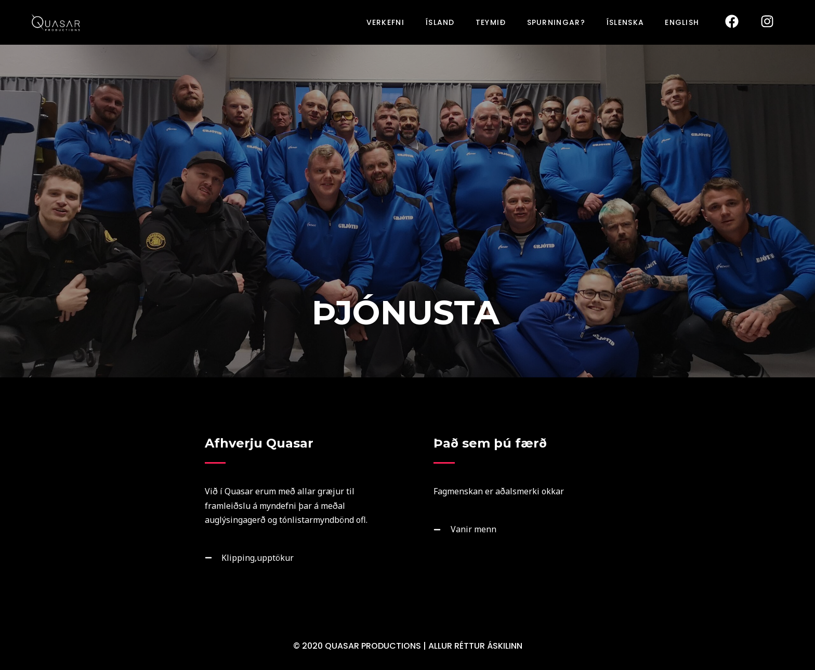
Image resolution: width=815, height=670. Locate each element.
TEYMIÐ (491, 22)
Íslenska (625, 22)
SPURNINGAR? (556, 22)
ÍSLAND (440, 22)
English (682, 22)
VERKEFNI (385, 22)
